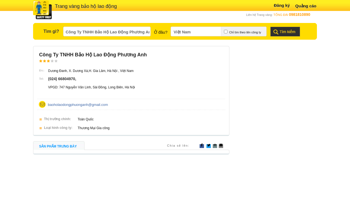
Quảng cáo (305, 6)
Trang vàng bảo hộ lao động (86, 6)
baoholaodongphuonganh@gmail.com (78, 105)
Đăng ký (282, 5)
